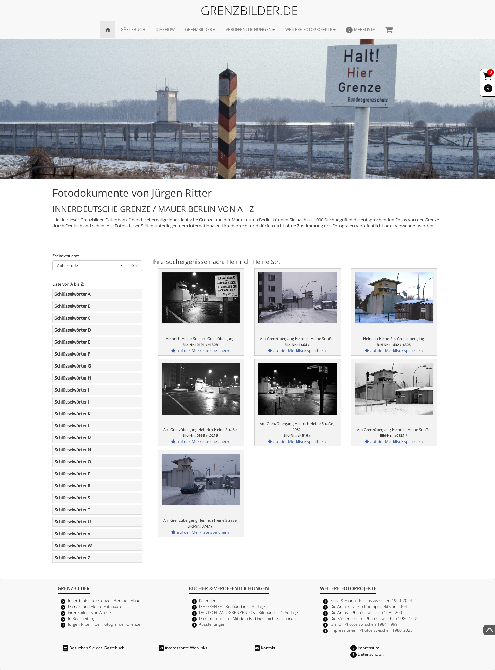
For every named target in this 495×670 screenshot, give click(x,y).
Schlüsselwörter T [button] (72, 510)
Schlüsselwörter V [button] (72, 534)
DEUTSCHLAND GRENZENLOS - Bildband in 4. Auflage (248, 612)
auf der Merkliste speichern (200, 350)
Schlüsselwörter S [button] (72, 498)
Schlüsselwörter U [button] (72, 522)
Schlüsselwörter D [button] (72, 330)
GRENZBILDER (200, 29)
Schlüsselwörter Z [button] (72, 558)
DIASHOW (165, 29)
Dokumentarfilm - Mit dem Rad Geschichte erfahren (247, 618)
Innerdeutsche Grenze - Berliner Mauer (105, 600)
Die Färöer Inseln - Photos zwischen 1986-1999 (374, 618)
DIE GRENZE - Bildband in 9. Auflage (232, 606)
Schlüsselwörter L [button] (72, 426)
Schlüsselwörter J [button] (71, 402)
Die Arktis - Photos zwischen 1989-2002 (367, 612)
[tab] (97, 294)
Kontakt (265, 647)
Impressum (364, 647)
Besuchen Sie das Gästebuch (93, 647)
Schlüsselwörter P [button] (72, 474)
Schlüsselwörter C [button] (72, 318)
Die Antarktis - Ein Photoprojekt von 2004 (368, 606)
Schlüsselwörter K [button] (72, 414)
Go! (134, 265)
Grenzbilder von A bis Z (90, 612)
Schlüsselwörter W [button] (73, 546)
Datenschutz (366, 654)
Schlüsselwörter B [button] (72, 306)
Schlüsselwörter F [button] (72, 354)
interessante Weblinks (183, 647)
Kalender (207, 600)
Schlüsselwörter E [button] (72, 342)
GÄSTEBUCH (133, 29)
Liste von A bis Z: (68, 284)
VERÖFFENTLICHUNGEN (250, 29)
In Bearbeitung (81, 618)
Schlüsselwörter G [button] (72, 366)
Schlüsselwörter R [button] (72, 486)
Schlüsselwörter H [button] (72, 378)
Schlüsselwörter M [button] (73, 438)
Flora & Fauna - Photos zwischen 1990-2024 (371, 600)
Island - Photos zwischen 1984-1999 (364, 624)
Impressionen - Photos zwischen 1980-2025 (371, 630)
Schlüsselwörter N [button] (72, 450)
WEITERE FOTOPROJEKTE (310, 29)
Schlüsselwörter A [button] (72, 294)
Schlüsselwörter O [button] (72, 462)
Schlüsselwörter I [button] (71, 390)
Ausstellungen (212, 624)
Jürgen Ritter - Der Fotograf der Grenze (104, 624)
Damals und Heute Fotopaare (95, 606)
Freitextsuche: (65, 255)
